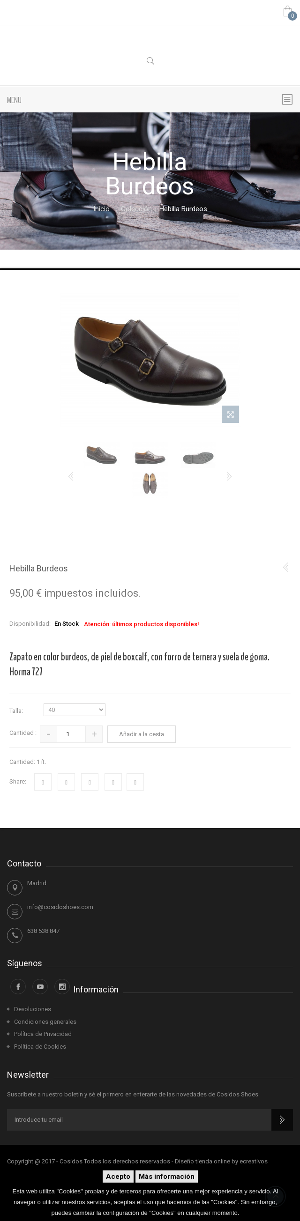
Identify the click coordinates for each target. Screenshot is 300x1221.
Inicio (101, 209)
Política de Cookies (40, 1046)
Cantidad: (22, 761)
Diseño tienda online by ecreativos (221, 1161)
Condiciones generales (45, 1021)
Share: (17, 781)
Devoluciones (32, 1009)
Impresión (135, 782)
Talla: (16, 710)
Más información (167, 1176)
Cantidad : (23, 732)
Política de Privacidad (43, 1033)
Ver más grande (230, 416)
